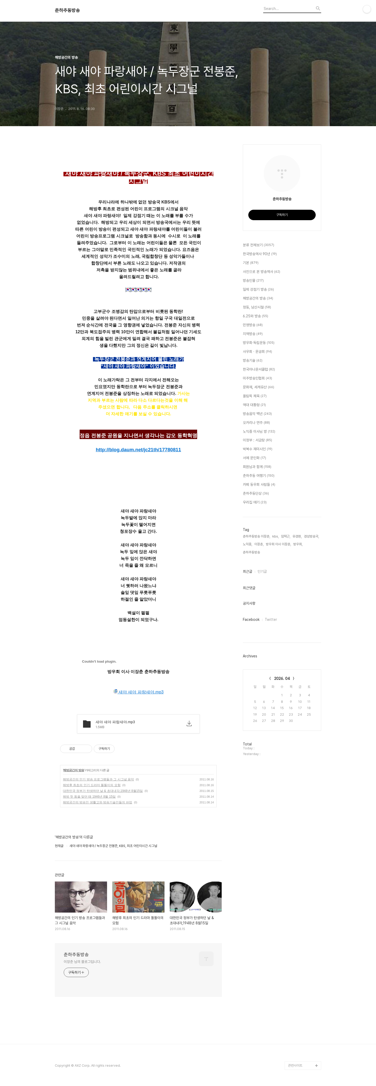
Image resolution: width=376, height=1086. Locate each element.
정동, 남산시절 (257, 307)
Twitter (271, 619)
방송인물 (253, 280)
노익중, (247, 544)
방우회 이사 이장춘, (278, 544)
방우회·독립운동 (258, 343)
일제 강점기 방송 (258, 289)
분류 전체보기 (258, 245)
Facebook (251, 619)
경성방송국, (311, 536)
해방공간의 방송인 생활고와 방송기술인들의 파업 (97, 802)
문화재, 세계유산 (258, 387)
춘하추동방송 (67, 10)
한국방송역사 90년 (260, 254)
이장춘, (259, 544)
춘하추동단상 (256, 493)
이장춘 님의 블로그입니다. (82, 962)
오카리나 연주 (256, 422)
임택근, (285, 536)
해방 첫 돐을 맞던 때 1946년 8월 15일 (89, 796)
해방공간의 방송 (73, 770)
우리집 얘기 (255, 502)
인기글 (262, 571)
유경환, (297, 536)
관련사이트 (295, 1065)
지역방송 (253, 334)
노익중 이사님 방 (259, 431)
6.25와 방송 (255, 316)
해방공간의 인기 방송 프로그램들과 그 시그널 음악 (98, 779)
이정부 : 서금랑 (257, 440)
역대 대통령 (254, 405)
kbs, (275, 536)
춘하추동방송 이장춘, (256, 536)
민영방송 (253, 325)
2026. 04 (282, 678)
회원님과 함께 (257, 467)
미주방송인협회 (257, 378)
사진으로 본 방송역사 (261, 272)
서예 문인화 (254, 458)
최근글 (247, 571)
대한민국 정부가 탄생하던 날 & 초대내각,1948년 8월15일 (103, 791)
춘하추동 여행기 (258, 475)
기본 (250, 263)
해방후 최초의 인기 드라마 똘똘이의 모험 (92, 785)
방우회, (298, 544)
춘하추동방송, (252, 552)
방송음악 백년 (257, 414)
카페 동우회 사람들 (259, 484)
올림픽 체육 (255, 396)
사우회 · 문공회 (257, 351)
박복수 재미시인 (257, 449)
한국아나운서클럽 (259, 369)
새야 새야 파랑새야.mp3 (138, 691)
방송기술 (252, 360)
